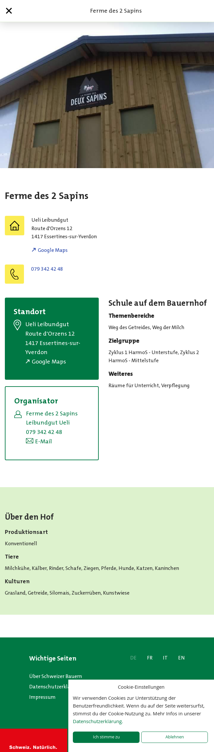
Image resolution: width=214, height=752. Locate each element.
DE (133, 657)
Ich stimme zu (106, 737)
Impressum (42, 697)
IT (165, 657)
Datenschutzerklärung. (98, 721)
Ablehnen (174, 737)
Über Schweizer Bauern (55, 676)
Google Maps (53, 250)
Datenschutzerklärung (55, 686)
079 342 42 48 (47, 268)
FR (149, 657)
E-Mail (43, 441)
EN (181, 657)
